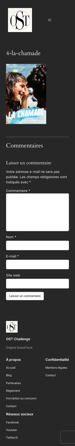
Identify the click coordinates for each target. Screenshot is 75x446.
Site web (13, 275)
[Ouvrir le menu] (49, 20)
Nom (11, 237)
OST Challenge (18, 339)
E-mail (12, 256)
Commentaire (18, 191)
